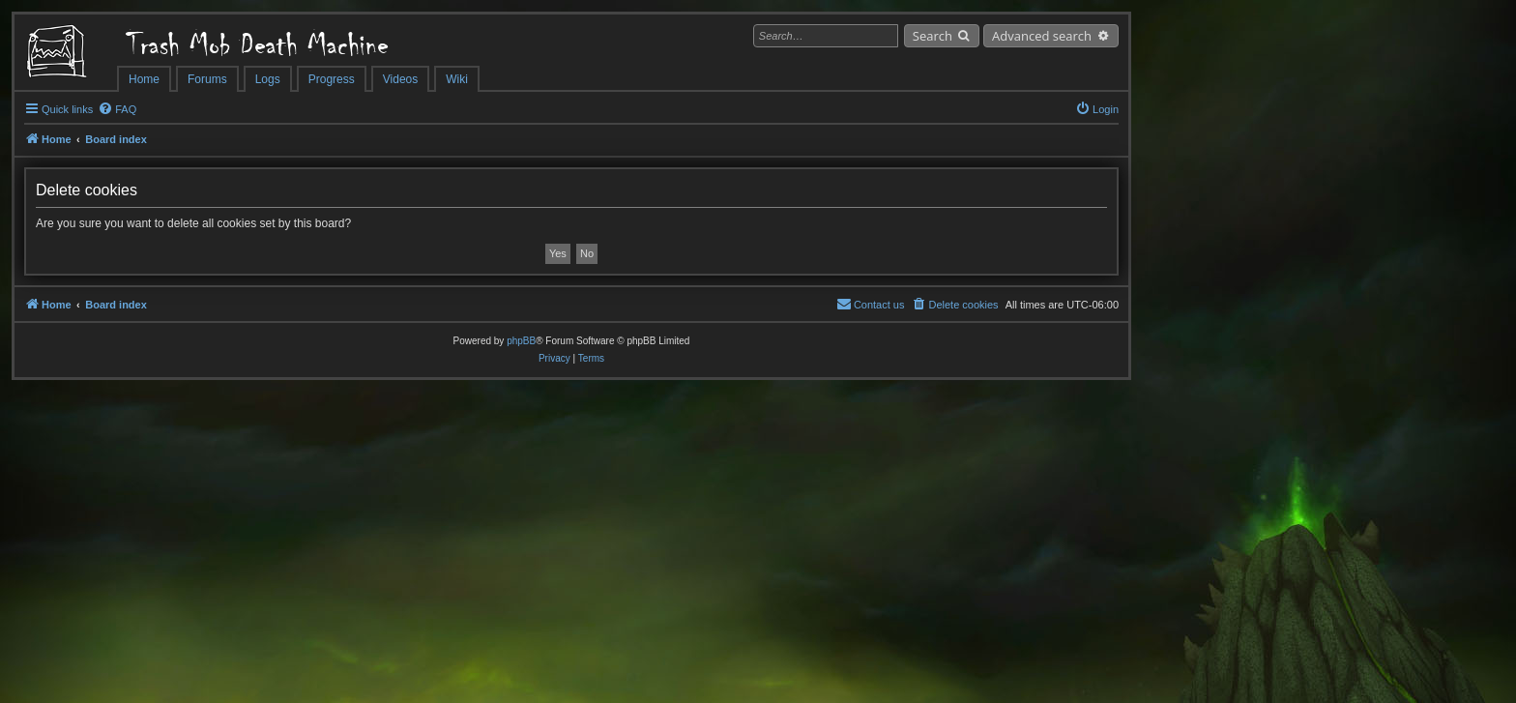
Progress (331, 79)
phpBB (521, 341)
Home (144, 79)
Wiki (457, 79)
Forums (207, 79)
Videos (400, 79)
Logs (267, 79)
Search (932, 35)
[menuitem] (117, 109)
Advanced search (1042, 35)
